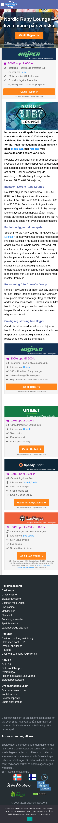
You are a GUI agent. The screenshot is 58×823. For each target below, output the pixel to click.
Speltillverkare (10, 623)
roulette (34, 148)
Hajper (23, 72)
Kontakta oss (9, 694)
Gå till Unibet (31, 449)
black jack (17, 148)
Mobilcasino (8, 611)
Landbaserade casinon (15, 627)
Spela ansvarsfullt (12, 702)
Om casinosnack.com (14, 690)
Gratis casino (9, 594)
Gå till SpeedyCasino (31, 502)
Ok (29, 819)
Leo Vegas (28, 535)
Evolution (9, 236)
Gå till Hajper (29, 35)
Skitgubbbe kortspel (13, 679)
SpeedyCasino (30, 482)
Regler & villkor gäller (36, 46)
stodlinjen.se (21, 567)
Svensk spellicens (12, 646)
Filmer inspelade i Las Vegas (18, 675)
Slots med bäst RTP (13, 642)
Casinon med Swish (13, 602)
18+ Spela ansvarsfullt (21, 46)
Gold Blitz (7, 664)
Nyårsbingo (8, 672)
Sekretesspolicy (11, 698)
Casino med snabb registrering (19, 653)
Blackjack (7, 615)
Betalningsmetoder (12, 619)
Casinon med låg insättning (17, 638)
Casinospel (8, 590)
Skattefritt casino (11, 598)
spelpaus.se (30, 567)
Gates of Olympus (12, 668)
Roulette (6, 649)
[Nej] (54, 814)
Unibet (26, 429)
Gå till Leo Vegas (32, 556)
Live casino (8, 607)
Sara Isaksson (46, 43)
